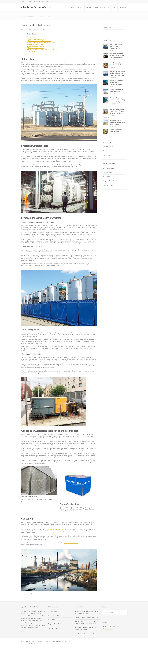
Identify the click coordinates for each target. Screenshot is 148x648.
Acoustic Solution (40, 29)
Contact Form (109, 629)
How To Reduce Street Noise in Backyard (86, 634)
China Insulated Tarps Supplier (34, 641)
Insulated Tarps (107, 172)
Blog (35, 1)
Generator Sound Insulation (36, 44)
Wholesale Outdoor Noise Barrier (54, 641)
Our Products (29, 1)
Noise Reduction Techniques (36, 46)
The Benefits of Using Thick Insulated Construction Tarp (116, 46)
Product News (107, 155)
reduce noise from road (71, 543)
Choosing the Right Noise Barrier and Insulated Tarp (43, 49)
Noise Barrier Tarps (108, 151)
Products (88, 7)
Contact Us (40, 1)
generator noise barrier (29, 594)
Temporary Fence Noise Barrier (70, 504)
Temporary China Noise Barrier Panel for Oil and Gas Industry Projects (117, 56)
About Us (80, 7)
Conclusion (31, 51)
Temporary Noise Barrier (110, 181)
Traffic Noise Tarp (108, 185)
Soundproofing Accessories (36, 48)
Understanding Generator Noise (37, 39)
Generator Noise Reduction (29, 496)
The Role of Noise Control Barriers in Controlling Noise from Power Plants (117, 73)
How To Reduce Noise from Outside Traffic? (87, 617)
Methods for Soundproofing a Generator (39, 41)
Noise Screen (106, 177)
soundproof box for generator (56, 529)
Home (22, 1)
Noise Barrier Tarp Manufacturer (36, 7)
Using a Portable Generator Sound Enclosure (41, 43)
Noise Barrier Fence (108, 168)
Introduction (31, 37)
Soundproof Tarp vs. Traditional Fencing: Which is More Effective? (117, 122)
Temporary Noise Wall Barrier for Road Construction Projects (116, 82)
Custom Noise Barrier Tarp (102, 7)
